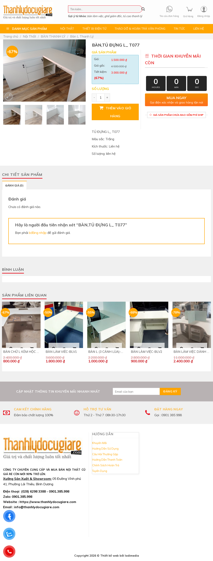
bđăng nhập (38, 233)
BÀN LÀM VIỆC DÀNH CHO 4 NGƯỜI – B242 (191, 352)
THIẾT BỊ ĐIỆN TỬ (94, 28)
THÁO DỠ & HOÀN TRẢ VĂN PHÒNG (140, 28)
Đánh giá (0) (14, 185)
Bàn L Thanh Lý (82, 36)
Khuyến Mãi (99, 443)
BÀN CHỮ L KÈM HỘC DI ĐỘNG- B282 (21, 352)
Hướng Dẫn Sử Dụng (105, 448)
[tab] (14, 185)
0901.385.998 (22, 496)
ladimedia (132, 555)
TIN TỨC (179, 28)
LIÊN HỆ (198, 28)
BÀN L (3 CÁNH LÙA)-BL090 (106, 352)
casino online (108, 551)
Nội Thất (29, 36)
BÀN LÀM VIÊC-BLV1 (61, 352)
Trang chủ (10, 36)
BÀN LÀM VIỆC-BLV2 (146, 352)
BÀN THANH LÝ (53, 36)
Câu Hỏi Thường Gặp (105, 454)
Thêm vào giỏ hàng (118, 112)
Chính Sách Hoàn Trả (105, 465)
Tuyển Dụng (99, 471)
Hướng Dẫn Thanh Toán (107, 459)
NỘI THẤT (67, 28)
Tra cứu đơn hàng (169, 16)
